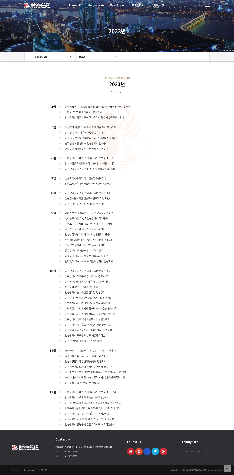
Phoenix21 (75, 5)
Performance (96, 5)
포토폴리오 (138, 5)
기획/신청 (159, 5)
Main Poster (117, 5)
